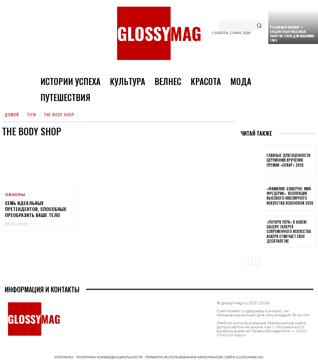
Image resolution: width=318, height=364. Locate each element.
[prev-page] (245, 260)
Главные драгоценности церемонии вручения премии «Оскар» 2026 (288, 160)
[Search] (259, 26)
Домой (12, 114)
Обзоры (15, 195)
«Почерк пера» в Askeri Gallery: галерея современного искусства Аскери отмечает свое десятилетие (289, 231)
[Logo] (159, 33)
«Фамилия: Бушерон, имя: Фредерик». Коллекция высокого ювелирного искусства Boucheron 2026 (290, 196)
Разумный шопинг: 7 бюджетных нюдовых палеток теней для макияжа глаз (292, 34)
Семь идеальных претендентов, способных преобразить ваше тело (35, 208)
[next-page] (255, 260)
